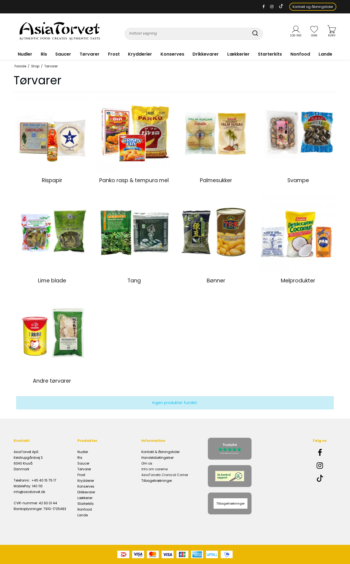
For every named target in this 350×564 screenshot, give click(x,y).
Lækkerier (238, 54)
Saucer (63, 54)
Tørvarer (90, 54)
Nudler (25, 54)
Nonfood (300, 54)
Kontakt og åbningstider (313, 6)
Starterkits (270, 54)
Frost (114, 54)
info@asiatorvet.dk (29, 491)
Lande (325, 54)
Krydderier (140, 54)
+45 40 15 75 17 (43, 480)
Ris (44, 54)
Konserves (172, 54)
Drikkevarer (205, 54)
